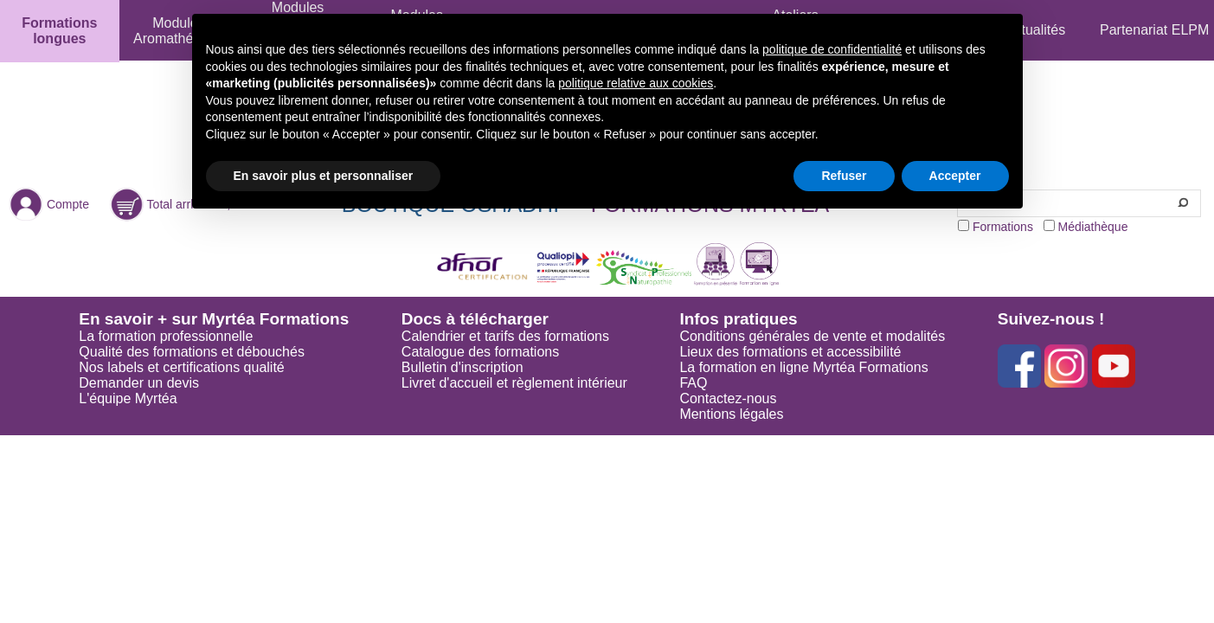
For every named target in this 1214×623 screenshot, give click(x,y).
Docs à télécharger (475, 319)
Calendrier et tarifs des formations (505, 336)
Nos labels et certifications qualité (181, 367)
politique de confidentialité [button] (832, 49)
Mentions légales (731, 414)
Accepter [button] (955, 176)
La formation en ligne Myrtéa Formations (803, 367)
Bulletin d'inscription (462, 367)
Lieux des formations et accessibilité (790, 351)
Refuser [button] (843, 176)
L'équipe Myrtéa (128, 398)
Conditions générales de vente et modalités (812, 336)
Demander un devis (139, 383)
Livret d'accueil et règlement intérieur (514, 383)
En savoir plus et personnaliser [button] (324, 176)
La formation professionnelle (166, 336)
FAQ (693, 383)
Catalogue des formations (480, 351)
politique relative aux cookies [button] (635, 83)
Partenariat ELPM (1154, 29)
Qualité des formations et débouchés (192, 351)
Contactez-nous (727, 398)
